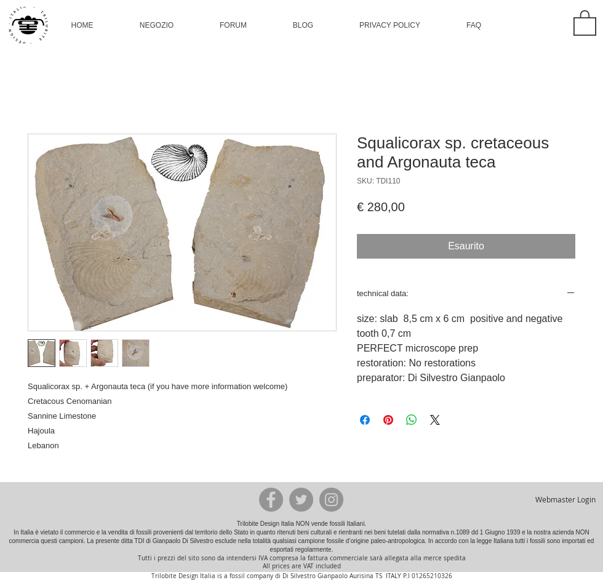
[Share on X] (435, 420)
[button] (156, 25)
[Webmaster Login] (565, 499)
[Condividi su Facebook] (364, 420)
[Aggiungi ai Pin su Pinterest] (388, 420)
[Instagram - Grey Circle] (331, 500)
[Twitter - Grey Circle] (301, 500)
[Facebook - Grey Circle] (271, 500)
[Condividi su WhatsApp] (411, 420)
